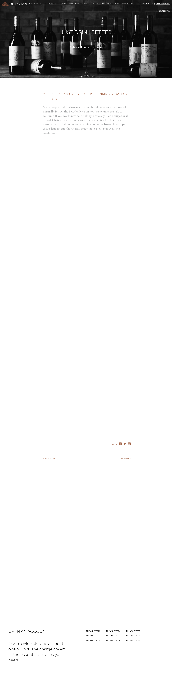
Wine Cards (106, 3)
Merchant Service (83, 3)
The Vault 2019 (93, 640)
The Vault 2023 (133, 631)
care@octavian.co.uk (163, 4)
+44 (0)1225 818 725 (146, 4)
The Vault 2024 (113, 631)
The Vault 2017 (133, 640)
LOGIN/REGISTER (163, 11)
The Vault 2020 (133, 636)
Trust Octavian (49, 3)
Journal (96, 3)
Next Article (124, 458)
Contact (116, 3)
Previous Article (49, 458)
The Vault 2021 (113, 636)
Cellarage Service (65, 3)
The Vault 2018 (113, 640)
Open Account (128, 3)
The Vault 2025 (93, 631)
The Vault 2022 (93, 636)
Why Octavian (35, 3)
